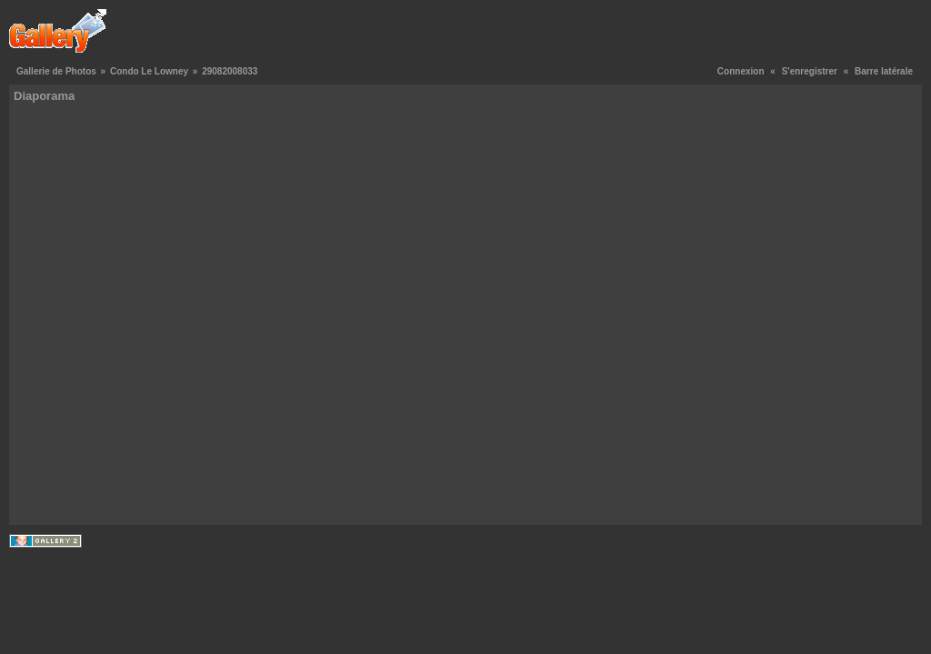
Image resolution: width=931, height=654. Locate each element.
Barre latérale (884, 71)
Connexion (741, 71)
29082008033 (229, 71)
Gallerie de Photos (56, 71)
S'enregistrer (809, 71)
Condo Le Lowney (149, 71)
